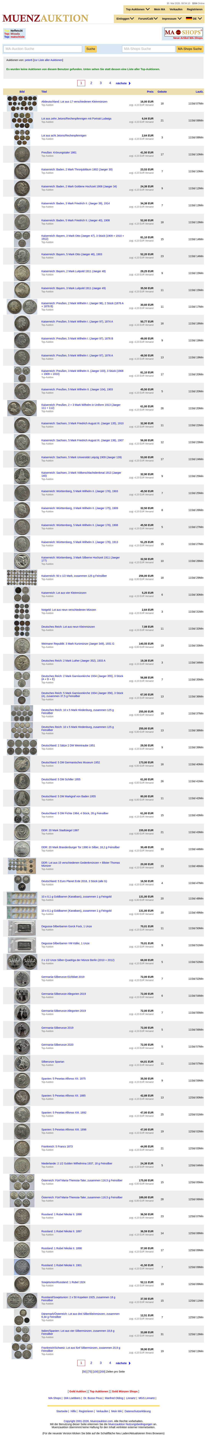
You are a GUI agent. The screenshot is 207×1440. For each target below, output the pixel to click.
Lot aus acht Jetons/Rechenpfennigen (63, 135)
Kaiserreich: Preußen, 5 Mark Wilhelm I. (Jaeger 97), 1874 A (77, 321)
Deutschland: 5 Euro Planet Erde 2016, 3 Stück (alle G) (74, 881)
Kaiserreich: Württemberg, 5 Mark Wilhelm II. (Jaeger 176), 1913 (79, 542)
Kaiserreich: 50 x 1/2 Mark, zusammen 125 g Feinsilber (74, 575)
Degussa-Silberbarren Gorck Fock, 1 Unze (66, 926)
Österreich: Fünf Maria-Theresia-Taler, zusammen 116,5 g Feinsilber (81, 1180)
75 (89, 1371)
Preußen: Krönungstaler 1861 (59, 152)
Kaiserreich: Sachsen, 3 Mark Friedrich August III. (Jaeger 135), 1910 (82, 423)
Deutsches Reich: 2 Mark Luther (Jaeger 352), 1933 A (73, 660)
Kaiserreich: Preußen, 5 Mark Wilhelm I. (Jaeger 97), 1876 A (77, 355)
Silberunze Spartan (52, 1061)
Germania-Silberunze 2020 (57, 1044)
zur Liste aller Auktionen (48, 60)
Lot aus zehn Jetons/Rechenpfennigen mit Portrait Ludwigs (76, 118)
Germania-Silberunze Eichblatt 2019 (62, 976)
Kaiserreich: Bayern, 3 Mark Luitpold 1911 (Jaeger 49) (73, 288)
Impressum (172, 18)
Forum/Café (148, 18)
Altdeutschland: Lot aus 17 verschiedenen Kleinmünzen (74, 101)
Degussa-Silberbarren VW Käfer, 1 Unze (65, 943)
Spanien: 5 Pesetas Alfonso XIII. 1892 (63, 1112)
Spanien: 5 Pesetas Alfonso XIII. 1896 (63, 1129)
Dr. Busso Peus (92, 1398)
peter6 (29, 60)
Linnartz (131, 1398)
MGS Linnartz (147, 1398)
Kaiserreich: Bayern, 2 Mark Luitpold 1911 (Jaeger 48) (73, 271)
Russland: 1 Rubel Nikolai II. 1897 (61, 1231)
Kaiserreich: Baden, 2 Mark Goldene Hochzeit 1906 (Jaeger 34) (79, 186)
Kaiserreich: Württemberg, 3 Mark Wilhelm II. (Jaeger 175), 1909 (79, 508)
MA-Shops (54, 1398)
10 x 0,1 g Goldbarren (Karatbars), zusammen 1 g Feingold (76, 896)
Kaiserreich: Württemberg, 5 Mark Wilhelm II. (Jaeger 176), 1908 (79, 525)
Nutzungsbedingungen (139, 1424)
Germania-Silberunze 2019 (57, 1027)
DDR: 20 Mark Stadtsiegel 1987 (60, 830)
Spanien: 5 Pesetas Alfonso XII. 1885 (63, 1095)
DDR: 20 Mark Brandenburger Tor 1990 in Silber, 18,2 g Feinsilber (80, 847)
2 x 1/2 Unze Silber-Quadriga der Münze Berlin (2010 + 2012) (77, 960)
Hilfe (73, 1411)
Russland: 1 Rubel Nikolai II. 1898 (61, 1248)
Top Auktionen (138, 9)
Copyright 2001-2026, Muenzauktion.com (88, 1421)
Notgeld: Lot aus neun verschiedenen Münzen (68, 609)
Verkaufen (176, 9)
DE (194, 18)
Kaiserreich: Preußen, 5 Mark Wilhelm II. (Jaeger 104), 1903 (77, 389)
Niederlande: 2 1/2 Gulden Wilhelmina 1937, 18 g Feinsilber (76, 1163)
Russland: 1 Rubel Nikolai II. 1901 (61, 1265)
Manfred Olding (114, 1398)
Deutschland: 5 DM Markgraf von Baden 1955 (68, 796)
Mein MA (159, 9)
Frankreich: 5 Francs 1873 (57, 1146)
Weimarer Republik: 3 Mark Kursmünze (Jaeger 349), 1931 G (77, 643)
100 (95, 1371)
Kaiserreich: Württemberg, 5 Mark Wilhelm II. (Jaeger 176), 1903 (79, 491)
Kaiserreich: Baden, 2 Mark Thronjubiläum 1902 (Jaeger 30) (76, 169)
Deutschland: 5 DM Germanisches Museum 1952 (70, 762)
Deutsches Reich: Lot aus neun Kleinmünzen (68, 626)
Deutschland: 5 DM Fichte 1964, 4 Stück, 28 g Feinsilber (74, 813)
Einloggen (125, 18)
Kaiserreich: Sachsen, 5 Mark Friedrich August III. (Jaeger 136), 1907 (82, 440)
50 (84, 1371)
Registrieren (195, 9)
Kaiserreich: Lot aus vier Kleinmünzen (63, 592)
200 (102, 1371)
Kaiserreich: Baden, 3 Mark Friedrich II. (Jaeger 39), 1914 (75, 203)
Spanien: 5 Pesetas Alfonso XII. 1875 (63, 1078)
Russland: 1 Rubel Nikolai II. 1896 (61, 1214)
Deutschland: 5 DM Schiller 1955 (60, 779)
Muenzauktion (116, 1424)
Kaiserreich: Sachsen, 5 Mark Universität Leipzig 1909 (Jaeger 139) (81, 457)
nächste (121, 83)
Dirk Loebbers (72, 1398)
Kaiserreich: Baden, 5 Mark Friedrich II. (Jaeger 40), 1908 (75, 220)
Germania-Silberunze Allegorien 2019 (63, 993)
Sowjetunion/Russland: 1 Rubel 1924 (63, 1282)
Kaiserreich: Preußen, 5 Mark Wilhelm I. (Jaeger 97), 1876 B (77, 338)
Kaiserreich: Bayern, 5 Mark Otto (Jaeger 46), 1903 (71, 254)
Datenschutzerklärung (138, 1411)
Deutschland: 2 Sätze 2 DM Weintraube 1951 (68, 745)
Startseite (62, 1411)
